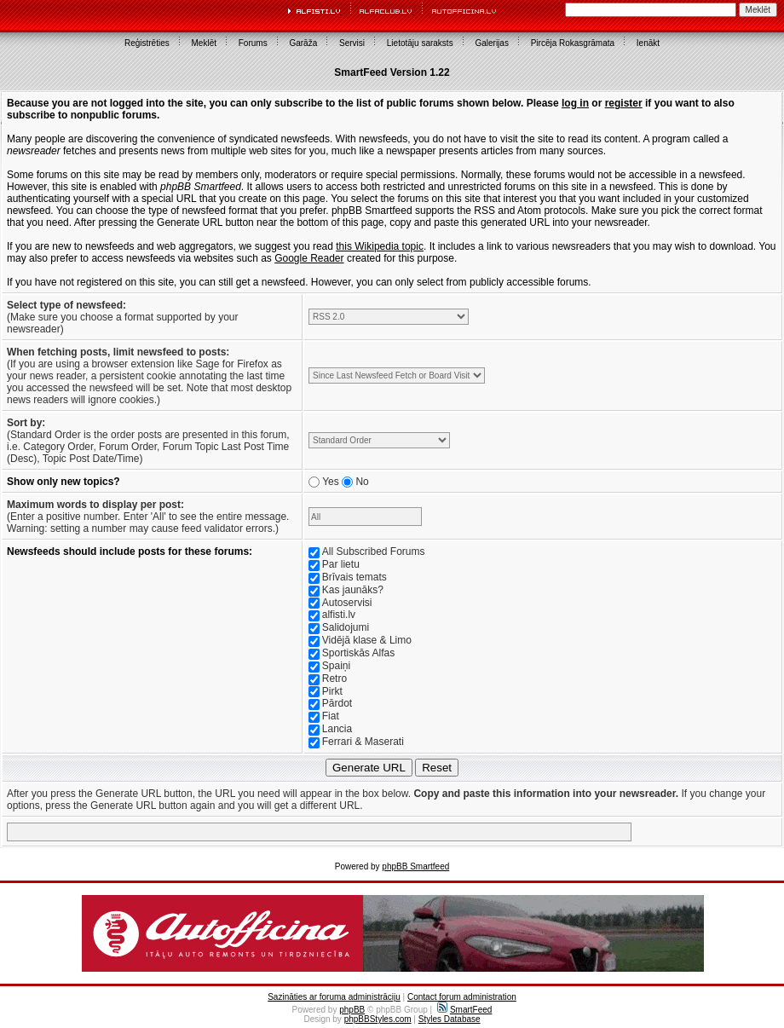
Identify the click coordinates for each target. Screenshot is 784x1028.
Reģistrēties (147, 43)
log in (575, 103)
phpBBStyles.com (378, 1019)
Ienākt (648, 43)
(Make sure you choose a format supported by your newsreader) (122, 317)
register (624, 103)
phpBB (352, 1009)
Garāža (303, 43)
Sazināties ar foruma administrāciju (334, 997)
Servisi (352, 43)
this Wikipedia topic (380, 246)
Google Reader (308, 258)
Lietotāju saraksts (420, 43)
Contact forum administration (461, 997)
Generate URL (369, 767)
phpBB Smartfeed (415, 866)
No (361, 482)
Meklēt (204, 43)
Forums (253, 43)
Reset (437, 767)
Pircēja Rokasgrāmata (572, 43)
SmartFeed (464, 1009)
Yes (330, 482)
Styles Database (449, 1019)
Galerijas (491, 43)
